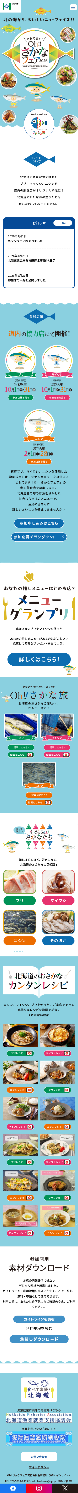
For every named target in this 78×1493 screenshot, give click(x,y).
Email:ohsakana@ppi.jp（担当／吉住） (50, 1481)
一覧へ (63, 223)
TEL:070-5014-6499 (16, 1481)
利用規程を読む (39, 1328)
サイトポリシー (39, 1467)
